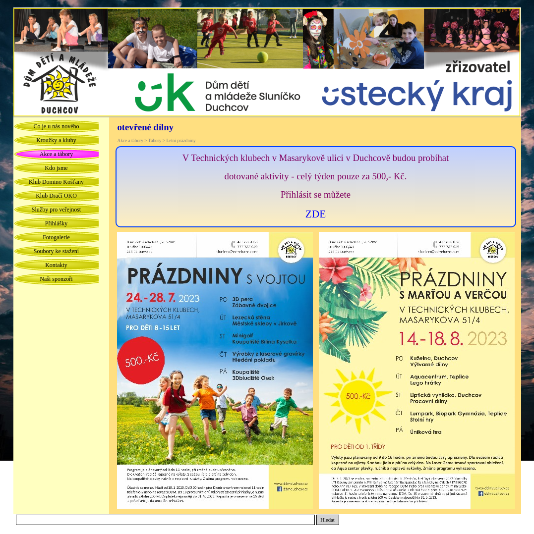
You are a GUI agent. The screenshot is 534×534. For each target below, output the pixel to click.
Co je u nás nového (56, 126)
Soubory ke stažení (56, 251)
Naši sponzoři (56, 278)
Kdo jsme (56, 167)
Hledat (327, 520)
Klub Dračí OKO (56, 195)
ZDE (315, 214)
